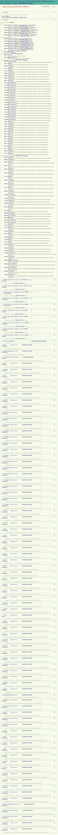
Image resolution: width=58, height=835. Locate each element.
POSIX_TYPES (9, 17)
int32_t (5, 133)
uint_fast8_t (6, 90)
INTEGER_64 (9, 54)
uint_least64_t (7, 102)
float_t (5, 165)
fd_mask (6, 274)
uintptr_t (6, 78)
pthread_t (6, 271)
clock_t (5, 70)
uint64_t (6, 121)
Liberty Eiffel (9, 1)
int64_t (5, 131)
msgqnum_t (6, 194)
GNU (2, 1)
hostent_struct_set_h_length (10, 32)
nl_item (5, 237)
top (54, 12)
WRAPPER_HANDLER (20, 51)
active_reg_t (7, 222)
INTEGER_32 (35, 30)
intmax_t (6, 75)
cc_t (5, 176)
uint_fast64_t (7, 83)
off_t (5, 146)
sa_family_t (6, 252)
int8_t (5, 138)
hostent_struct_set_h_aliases (10, 27)
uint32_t (6, 124)
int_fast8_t (6, 99)
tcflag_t (6, 169)
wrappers (15, 3)
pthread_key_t (7, 267)
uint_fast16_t (7, 87)
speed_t (6, 172)
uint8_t (5, 129)
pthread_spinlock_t (8, 260)
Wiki (27, 1)
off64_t (5, 143)
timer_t (5, 63)
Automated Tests (19, 1)
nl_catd (5, 239)
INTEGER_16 (13, 116)
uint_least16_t (7, 107)
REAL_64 (10, 162)
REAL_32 (9, 165)
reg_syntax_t (7, 220)
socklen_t (6, 256)
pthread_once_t (7, 263)
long (5, 54)
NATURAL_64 (12, 52)
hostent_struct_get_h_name (10, 38)
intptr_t (5, 80)
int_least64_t (7, 112)
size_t (5, 148)
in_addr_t (6, 250)
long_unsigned (7, 57)
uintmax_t (6, 73)
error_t (5, 153)
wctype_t (6, 159)
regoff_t (6, 217)
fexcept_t (6, 244)
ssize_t (5, 141)
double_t (6, 162)
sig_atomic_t (7, 215)
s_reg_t (6, 225)
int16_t (5, 136)
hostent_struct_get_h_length (10, 45)
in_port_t (6, 248)
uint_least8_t (7, 109)
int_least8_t (6, 119)
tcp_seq (6, 231)
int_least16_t (7, 116)
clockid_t (6, 65)
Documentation (5, 3)
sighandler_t (7, 212)
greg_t (5, 206)
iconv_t (5, 242)
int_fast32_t (6, 95)
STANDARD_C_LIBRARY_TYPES (19, 17)
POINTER (24, 25)
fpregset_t (6, 203)
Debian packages (48, 1)
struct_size (6, 52)
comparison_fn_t (8, 61)
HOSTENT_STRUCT (23, 26)
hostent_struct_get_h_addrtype (11, 43)
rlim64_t (6, 183)
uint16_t (6, 126)
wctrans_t (6, 157)
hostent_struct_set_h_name (10, 25)
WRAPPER (11, 51)
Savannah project (35, 1)
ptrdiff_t (6, 150)
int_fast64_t (6, 92)
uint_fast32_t (7, 85)
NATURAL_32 (14, 104)
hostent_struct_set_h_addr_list (11, 34)
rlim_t (5, 187)
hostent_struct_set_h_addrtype (11, 30)
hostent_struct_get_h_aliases (10, 41)
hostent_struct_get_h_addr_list (11, 48)
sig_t (5, 210)
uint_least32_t (7, 104)
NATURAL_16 (14, 107)
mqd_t (5, 233)
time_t (5, 68)
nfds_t (5, 227)
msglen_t (6, 191)
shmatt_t (6, 180)
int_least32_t (7, 114)
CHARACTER (12, 90)
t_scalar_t (6, 200)
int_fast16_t (6, 97)
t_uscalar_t (6, 198)
